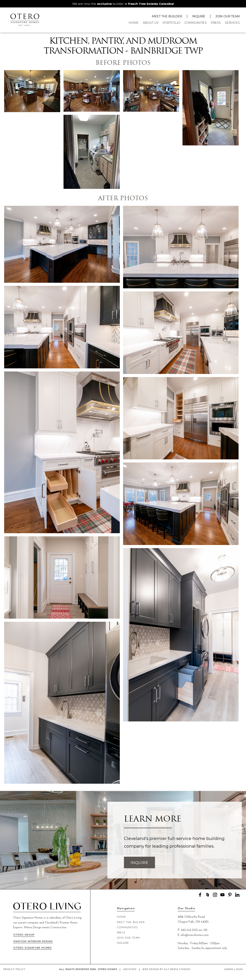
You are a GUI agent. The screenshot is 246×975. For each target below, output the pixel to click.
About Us (150, 23)
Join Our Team (227, 16)
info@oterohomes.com (195, 935)
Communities (195, 23)
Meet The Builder (167, 16)
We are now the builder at (123, 4)
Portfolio (171, 23)
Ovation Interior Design (33, 941)
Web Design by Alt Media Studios (166, 969)
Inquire (198, 16)
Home (134, 23)
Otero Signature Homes (32, 948)
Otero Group (24, 935)
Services (232, 23)
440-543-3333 (189, 930)
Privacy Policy (14, 969)
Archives (130, 969)
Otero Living (73, 917)
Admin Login (233, 969)
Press (216, 23)
